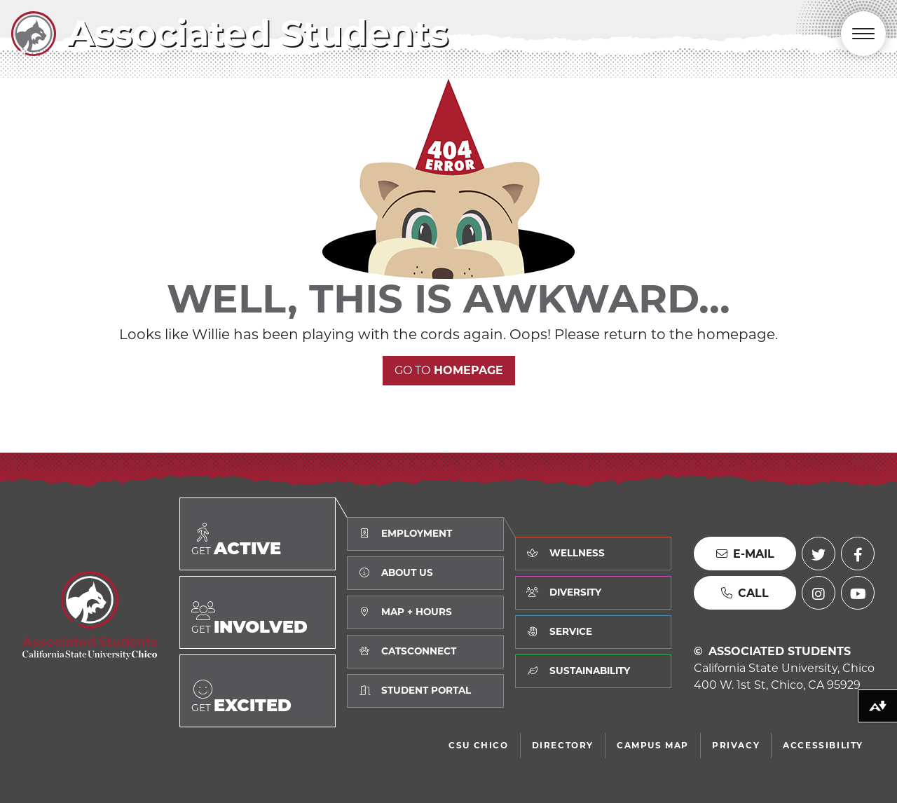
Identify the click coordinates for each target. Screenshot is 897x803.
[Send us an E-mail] (745, 553)
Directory (563, 745)
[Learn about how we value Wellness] (593, 553)
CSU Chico (478, 745)
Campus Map (653, 745)
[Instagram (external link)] (818, 593)
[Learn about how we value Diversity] (593, 593)
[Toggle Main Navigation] (863, 33)
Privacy (736, 745)
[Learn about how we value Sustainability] (593, 671)
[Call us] (745, 593)
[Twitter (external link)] (818, 553)
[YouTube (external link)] (858, 593)
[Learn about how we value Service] (593, 632)
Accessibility (823, 745)
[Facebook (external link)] (858, 553)
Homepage (449, 370)
